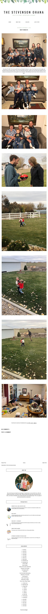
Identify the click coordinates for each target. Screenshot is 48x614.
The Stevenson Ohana (24, 12)
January (24, 597)
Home (10, 22)
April (24, 592)
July (24, 587)
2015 (24, 605)
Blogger (26, 609)
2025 (24, 551)
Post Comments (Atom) (11, 465)
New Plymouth (25, 576)
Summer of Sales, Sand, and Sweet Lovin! (18, 506)
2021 (24, 557)
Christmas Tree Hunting (25, 568)
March (24, 594)
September (24, 584)
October (24, 583)
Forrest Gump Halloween (16, 528)
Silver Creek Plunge (25, 577)
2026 (24, 549)
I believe (27, 22)
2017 (24, 602)
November (24, 562)
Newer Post (3, 462)
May (24, 591)
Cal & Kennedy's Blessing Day (25, 573)
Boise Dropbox (25, 565)
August (24, 586)
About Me (18, 22)
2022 (24, 556)
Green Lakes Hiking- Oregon (25, 581)
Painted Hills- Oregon (25, 579)
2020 (24, 559)
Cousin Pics (25, 571)
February (24, 595)
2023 (24, 554)
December (24, 560)
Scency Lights (25, 563)
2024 (24, 552)
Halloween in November (25, 574)
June (24, 589)
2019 (24, 599)
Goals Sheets (14, 513)
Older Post (44, 462)
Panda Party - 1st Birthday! (16, 521)
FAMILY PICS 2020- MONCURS (25, 566)
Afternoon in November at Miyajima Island (19, 535)
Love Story (37, 22)
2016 (24, 604)
